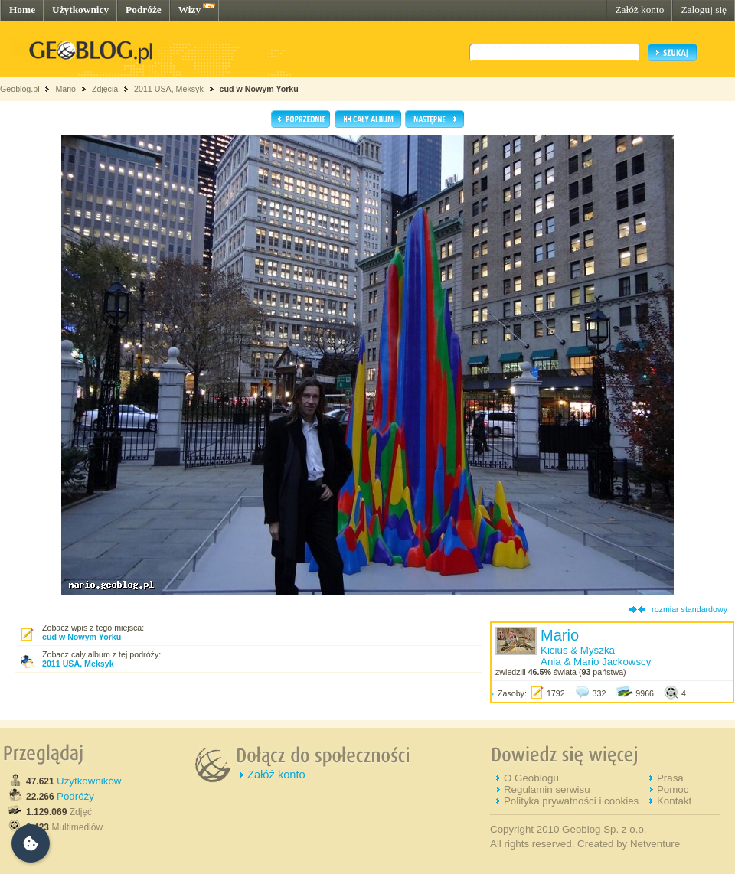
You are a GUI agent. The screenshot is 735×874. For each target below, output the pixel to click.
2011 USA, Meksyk (169, 88)
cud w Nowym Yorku (259, 88)
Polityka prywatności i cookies (571, 801)
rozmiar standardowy (689, 609)
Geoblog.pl (20, 88)
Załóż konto (639, 9)
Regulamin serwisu (547, 789)
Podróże (144, 9)
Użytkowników (89, 781)
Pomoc (672, 789)
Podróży (75, 796)
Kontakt (674, 801)
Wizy (189, 9)
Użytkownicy (80, 9)
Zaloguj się (704, 9)
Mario (65, 88)
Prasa (670, 778)
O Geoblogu (531, 778)
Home (22, 9)
